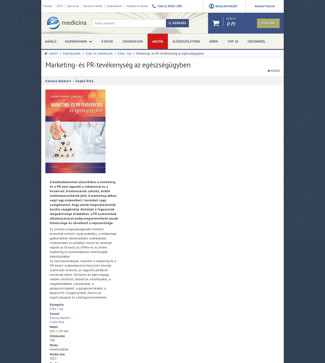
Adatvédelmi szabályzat (186, 267)
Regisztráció (265, 6)
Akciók (157, 41)
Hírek (213, 41)
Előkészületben (186, 41)
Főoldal (47, 6)
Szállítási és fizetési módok (62, 297)
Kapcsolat (73, 6)
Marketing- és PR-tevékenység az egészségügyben (170, 53)
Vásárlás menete (92, 6)
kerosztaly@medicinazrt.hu (252, 257)
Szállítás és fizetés (137, 6)
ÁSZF (60, 6)
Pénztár (268, 23)
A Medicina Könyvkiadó (59, 275)
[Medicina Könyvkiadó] (66, 23)
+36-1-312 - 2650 (247, 248)
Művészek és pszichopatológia (133, 281)
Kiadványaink (71, 53)
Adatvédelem (114, 6)
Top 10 (232, 41)
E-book (107, 41)
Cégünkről (256, 41)
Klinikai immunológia (126, 299)
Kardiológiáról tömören (128, 263)
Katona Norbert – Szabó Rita (69, 81)
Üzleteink (50, 279)
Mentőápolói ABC (125, 236)
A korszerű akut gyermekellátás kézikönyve (133, 308)
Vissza (274, 71)
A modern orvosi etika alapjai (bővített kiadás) (132, 317)
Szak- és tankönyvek (99, 53)
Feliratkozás (180, 276)
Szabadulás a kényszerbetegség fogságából (134, 272)
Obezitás (119, 254)
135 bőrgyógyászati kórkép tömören (137, 245)
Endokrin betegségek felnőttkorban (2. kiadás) (136, 290)
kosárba (247, 132)
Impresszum (52, 288)
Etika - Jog (124, 53)
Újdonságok (132, 41)
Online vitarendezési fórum (62, 302)
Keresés (177, 23)
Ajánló (50, 41)
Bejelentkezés (226, 6)
